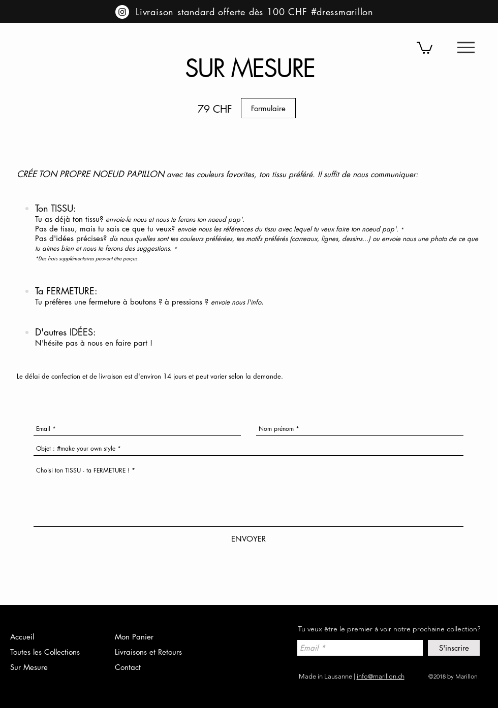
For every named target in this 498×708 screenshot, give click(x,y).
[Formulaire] (268, 108)
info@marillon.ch (380, 676)
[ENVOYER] (248, 538)
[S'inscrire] (454, 648)
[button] (466, 47)
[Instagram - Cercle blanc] (122, 12)
